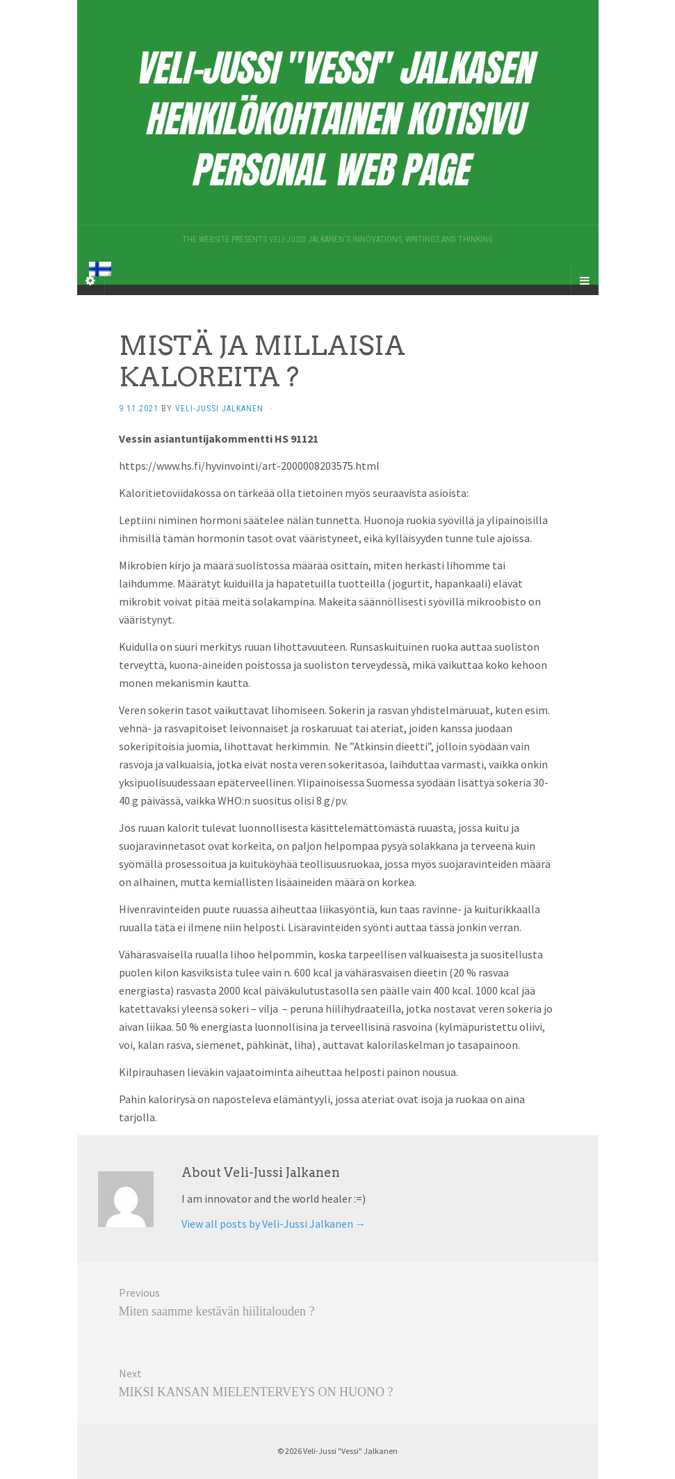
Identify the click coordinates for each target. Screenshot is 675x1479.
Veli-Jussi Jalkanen (219, 408)
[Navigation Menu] (585, 280)
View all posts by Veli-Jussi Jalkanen (273, 1224)
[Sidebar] (91, 280)
